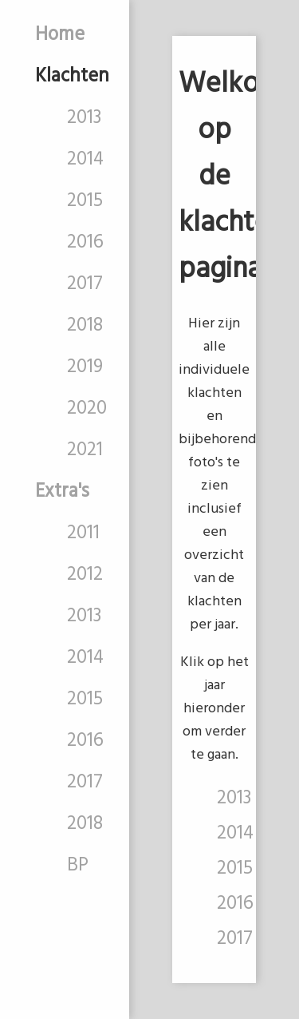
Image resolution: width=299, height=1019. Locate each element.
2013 (84, 118)
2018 (85, 326)
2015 (85, 201)
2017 (85, 284)
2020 (87, 409)
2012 (85, 575)
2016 (85, 243)
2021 (85, 450)
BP (78, 865)
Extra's (62, 492)
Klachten (72, 76)
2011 (83, 533)
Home (60, 35)
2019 (85, 367)
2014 (85, 160)
